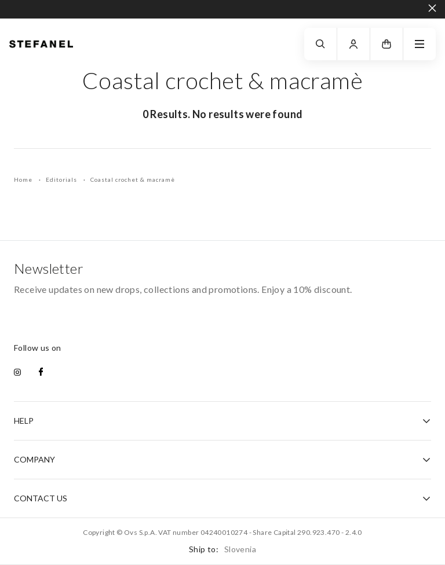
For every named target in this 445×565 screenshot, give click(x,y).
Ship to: (222, 549)
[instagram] (17, 373)
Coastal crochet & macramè (132, 179)
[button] (386, 44)
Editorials (62, 179)
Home (24, 179)
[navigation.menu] (419, 44)
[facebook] (41, 373)
